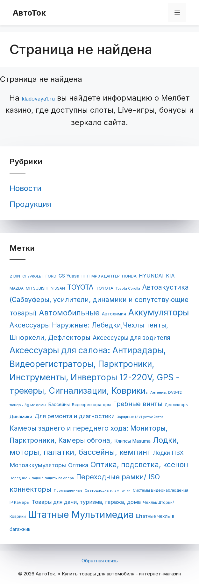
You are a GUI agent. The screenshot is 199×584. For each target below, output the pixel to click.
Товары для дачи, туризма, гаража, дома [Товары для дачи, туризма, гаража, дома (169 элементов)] (86, 502)
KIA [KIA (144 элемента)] (170, 276)
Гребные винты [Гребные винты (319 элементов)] (137, 404)
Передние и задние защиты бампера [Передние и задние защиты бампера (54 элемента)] (42, 478)
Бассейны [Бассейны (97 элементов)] (59, 404)
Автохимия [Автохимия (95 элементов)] (114, 313)
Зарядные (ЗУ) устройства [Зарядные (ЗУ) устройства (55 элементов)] (140, 417)
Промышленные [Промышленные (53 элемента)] (68, 491)
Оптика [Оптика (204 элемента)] (78, 465)
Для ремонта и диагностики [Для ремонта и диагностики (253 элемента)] (74, 416)
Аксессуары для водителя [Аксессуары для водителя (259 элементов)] (131, 337)
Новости (25, 188)
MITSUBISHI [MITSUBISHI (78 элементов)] (37, 288)
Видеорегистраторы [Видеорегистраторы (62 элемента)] (91, 405)
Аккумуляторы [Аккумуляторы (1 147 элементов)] (158, 312)
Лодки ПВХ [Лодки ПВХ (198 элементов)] (168, 452)
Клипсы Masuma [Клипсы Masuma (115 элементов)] (132, 441)
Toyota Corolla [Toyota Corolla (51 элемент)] (128, 288)
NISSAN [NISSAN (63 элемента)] (58, 288)
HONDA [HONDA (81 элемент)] (129, 275)
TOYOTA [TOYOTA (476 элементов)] (80, 287)
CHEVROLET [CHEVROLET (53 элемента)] (32, 276)
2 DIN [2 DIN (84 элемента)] (15, 275)
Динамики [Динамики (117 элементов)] (21, 416)
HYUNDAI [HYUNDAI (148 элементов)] (151, 275)
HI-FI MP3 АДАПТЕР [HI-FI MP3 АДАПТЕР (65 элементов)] (101, 276)
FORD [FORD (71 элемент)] (51, 276)
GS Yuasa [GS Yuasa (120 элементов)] (69, 276)
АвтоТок (29, 13)
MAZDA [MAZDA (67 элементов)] (17, 288)
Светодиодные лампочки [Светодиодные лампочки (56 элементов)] (108, 490)
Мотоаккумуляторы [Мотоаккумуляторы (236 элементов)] (38, 464)
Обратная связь (100, 561)
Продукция (30, 204)
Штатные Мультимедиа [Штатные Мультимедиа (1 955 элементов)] (81, 514)
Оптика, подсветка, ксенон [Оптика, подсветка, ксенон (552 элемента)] (139, 464)
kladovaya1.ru (38, 98)
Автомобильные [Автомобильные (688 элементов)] (69, 312)
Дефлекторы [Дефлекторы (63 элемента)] (176, 405)
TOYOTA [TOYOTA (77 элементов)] (104, 288)
